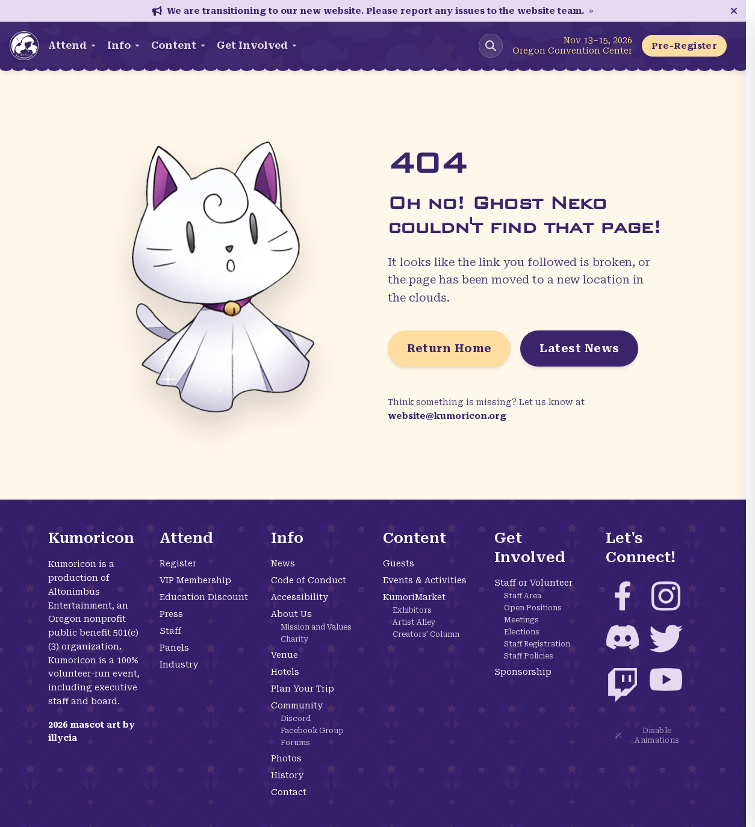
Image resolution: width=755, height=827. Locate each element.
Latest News (579, 348)
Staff (170, 631)
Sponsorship (522, 672)
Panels (174, 647)
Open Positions (533, 608)
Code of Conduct (308, 580)
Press (171, 614)
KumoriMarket (414, 597)
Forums (295, 743)
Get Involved (258, 45)
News (283, 563)
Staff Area (522, 596)
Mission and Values (316, 627)
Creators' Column (426, 634)
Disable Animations (647, 735)
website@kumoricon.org (447, 416)
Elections (521, 632)
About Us (291, 614)
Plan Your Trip (302, 688)
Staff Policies (528, 656)
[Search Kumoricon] (491, 46)
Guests (398, 563)
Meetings (521, 620)
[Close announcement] (734, 11)
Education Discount (204, 597)
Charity (295, 639)
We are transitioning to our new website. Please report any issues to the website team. (373, 11)
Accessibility (299, 597)
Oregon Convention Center (572, 50)
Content (179, 45)
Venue (284, 655)
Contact (288, 792)
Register (178, 563)
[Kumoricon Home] (24, 45)
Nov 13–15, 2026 (598, 40)
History (287, 775)
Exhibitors (412, 610)
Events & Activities (425, 580)
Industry (179, 664)
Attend (73, 45)
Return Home (449, 348)
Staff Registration (537, 644)
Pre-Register (684, 46)
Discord (296, 718)
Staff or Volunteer (533, 582)
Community (297, 705)
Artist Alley (414, 622)
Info (124, 45)
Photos (286, 758)
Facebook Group (312, 730)
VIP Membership (195, 580)
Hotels (285, 672)
